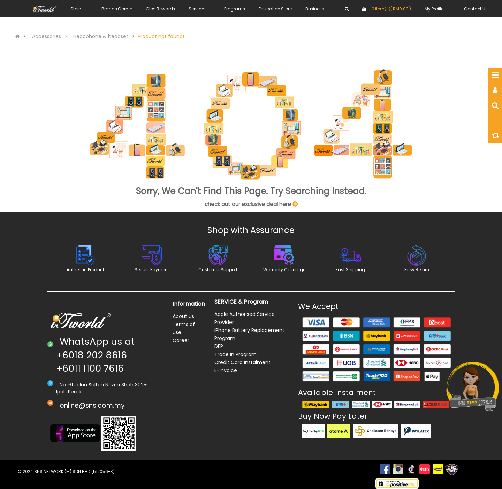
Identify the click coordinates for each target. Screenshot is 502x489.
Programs (234, 9)
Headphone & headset (100, 36)
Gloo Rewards (160, 9)
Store (75, 9)
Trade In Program (235, 354)
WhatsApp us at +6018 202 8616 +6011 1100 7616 (95, 355)
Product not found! (161, 36)
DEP (218, 346)
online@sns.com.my (92, 405)
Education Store (275, 9)
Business (314, 9)
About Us (183, 316)
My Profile (434, 9)
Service (196, 9)
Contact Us (476, 9)
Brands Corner (116, 9)
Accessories (46, 36)
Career (181, 340)
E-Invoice (225, 370)
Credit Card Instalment (242, 362)
